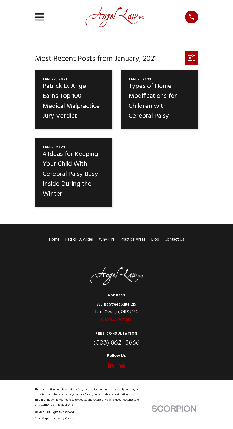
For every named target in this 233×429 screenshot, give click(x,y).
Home (54, 239)
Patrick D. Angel (79, 239)
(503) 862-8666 (116, 342)
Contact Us (174, 239)
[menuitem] (41, 419)
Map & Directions (116, 319)
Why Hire (107, 239)
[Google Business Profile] (122, 365)
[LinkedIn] (111, 365)
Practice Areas (132, 239)
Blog (155, 239)
